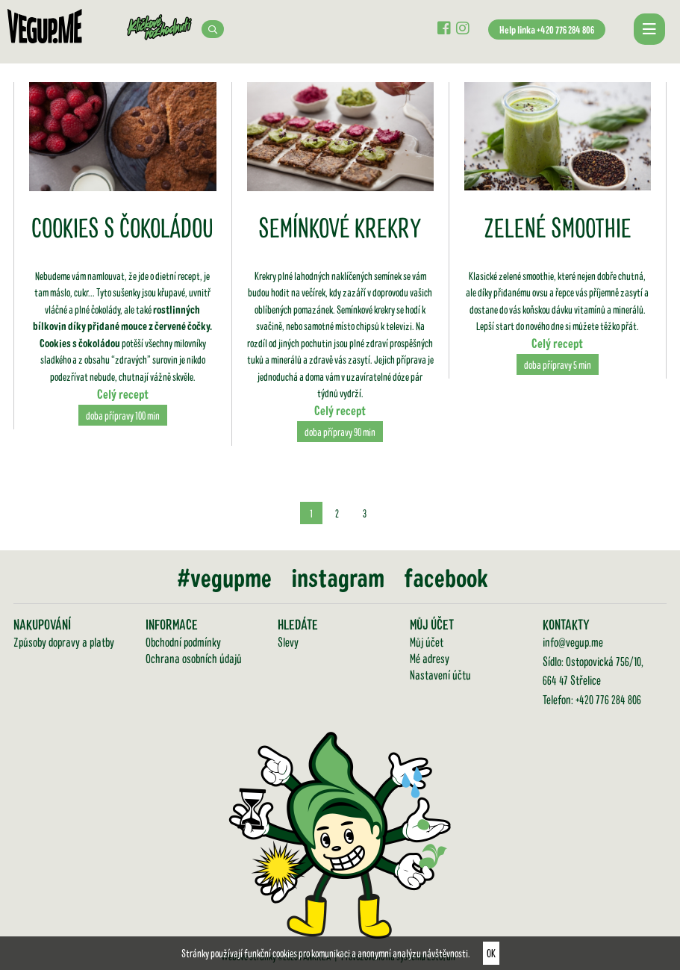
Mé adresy (429, 657)
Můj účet (426, 641)
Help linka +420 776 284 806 (546, 29)
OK (491, 953)
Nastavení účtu (440, 674)
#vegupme (224, 577)
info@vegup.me (573, 641)
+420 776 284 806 (608, 698)
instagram (337, 577)
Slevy (288, 641)
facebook (446, 577)
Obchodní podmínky (183, 641)
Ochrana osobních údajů (194, 657)
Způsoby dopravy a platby (63, 641)
